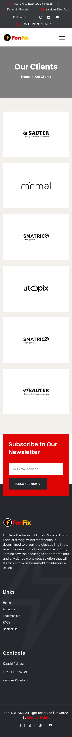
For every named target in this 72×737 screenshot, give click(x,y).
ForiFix (8, 713)
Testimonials (11, 616)
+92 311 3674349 (42, 24)
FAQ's (7, 622)
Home (26, 77)
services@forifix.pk (58, 9)
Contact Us (10, 629)
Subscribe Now (28, 484)
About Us (9, 609)
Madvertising (38, 717)
